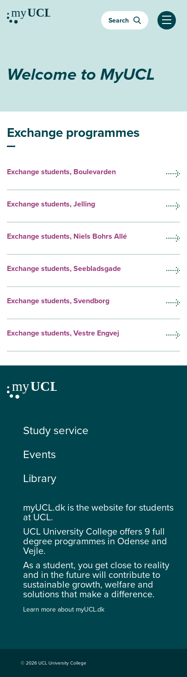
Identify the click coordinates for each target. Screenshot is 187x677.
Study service (56, 430)
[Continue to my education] (28, 17)
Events (39, 454)
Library (39, 478)
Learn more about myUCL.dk (63, 609)
